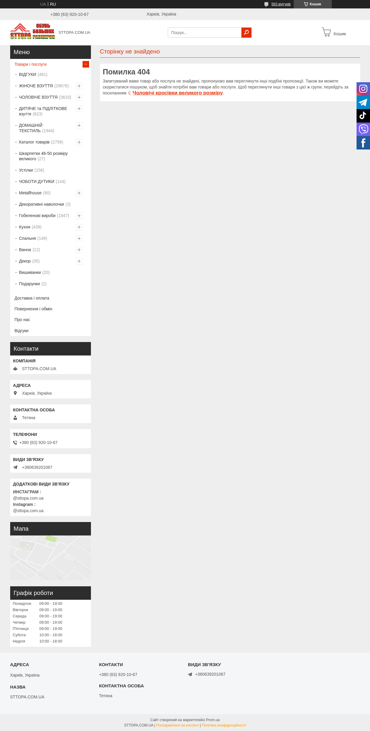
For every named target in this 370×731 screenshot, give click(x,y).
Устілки (26, 170)
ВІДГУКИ (27, 74)
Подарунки (29, 283)
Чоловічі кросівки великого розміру (178, 93)
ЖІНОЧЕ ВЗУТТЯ (36, 85)
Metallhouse (30, 192)
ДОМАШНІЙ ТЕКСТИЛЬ (30, 128)
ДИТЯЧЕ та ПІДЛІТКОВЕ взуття (43, 111)
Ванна (25, 249)
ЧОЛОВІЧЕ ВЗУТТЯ (38, 97)
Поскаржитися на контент (177, 725)
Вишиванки (30, 272)
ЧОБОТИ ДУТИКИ (36, 181)
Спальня (27, 238)
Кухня (24, 227)
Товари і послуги (31, 64)
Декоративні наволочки (41, 204)
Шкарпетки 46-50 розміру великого (43, 156)
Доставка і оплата (32, 298)
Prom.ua (213, 720)
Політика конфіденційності (224, 725)
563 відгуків (280, 4)
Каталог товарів (34, 142)
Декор (25, 261)
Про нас (22, 319)
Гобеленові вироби (37, 215)
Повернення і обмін (33, 308)
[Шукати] (246, 33)
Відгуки (22, 330)
